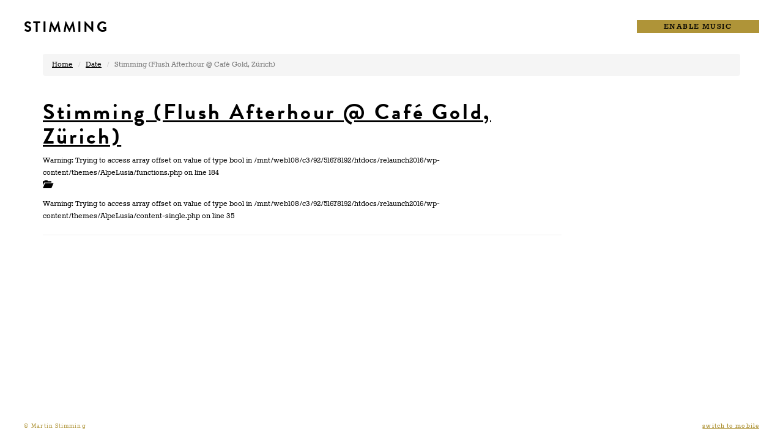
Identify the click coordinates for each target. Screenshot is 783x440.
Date (94, 64)
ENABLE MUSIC (698, 26)
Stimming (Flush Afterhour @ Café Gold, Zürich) (267, 124)
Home (62, 64)
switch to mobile (730, 426)
